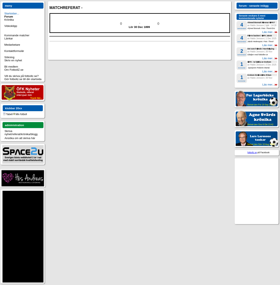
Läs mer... (269, 32)
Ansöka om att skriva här (20, 138)
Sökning (9, 57)
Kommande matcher (16, 35)
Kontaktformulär (14, 51)
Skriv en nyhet (13, 60)
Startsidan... (11, 13)
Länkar (8, 38)
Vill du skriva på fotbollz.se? (21, 76)
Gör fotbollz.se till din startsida (23, 79)
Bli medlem (11, 66)
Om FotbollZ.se (13, 69)
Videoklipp (10, 26)
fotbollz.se (252, 152)
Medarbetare (12, 44)
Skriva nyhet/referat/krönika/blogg (21, 132)
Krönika (9, 19)
